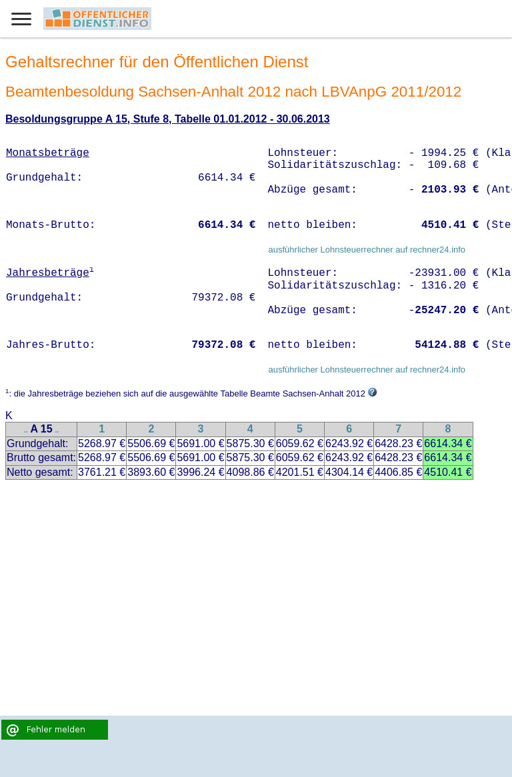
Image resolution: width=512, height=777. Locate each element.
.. (26, 430)
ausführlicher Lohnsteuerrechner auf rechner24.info (366, 250)
